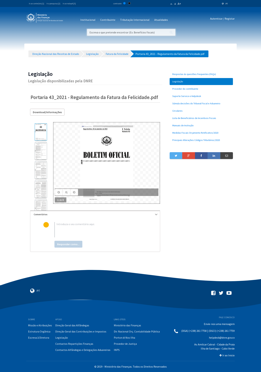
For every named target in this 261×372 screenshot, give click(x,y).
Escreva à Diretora (38, 337)
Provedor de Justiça (125, 343)
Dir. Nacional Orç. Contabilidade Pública (137, 331)
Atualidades (161, 19)
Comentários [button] (95, 214)
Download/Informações (47, 112)
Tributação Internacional (135, 19)
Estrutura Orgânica (39, 331)
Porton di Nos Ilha (124, 337)
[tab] (95, 214)
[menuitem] (201, 74)
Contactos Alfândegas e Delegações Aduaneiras (82, 350)
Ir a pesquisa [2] (53, 3)
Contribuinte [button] (107, 19)
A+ (179, 4)
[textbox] (100, 229)
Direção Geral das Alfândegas (72, 325)
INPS (117, 350)
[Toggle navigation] (68, 18)
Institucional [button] (87, 19)
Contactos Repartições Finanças (74, 343)
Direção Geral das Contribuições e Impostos (80, 331)
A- (171, 3)
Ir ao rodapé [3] (69, 3)
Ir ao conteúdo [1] (36, 3)
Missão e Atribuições (40, 325)
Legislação (61, 337)
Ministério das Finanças (127, 325)
